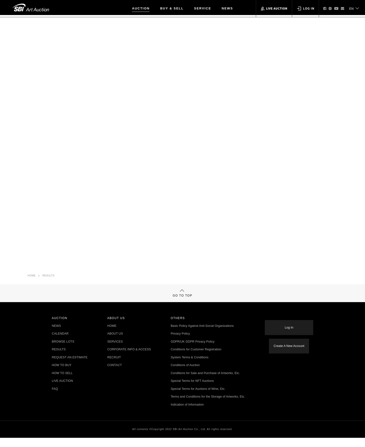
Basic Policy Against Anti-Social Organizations (202, 335)
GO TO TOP (182, 299)
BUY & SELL (172, 8)
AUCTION (141, 8)
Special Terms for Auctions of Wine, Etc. (198, 398)
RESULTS (48, 277)
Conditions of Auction (185, 374)
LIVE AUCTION (62, 390)
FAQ (55, 398)
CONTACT (114, 374)
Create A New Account (289, 346)
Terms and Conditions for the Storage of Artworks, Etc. (208, 406)
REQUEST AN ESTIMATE (70, 366)
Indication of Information (187, 414)
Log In (289, 331)
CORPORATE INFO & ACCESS (129, 358)
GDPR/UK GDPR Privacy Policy (192, 351)
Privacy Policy (180, 343)
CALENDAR (60, 343)
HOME (32, 277)
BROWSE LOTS (63, 351)
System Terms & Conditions (189, 366)
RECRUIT (114, 366)
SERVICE (202, 8)
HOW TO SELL (62, 382)
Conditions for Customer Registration (196, 358)
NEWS (227, 8)
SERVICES (115, 351)
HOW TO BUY (61, 374)
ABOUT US (115, 343)
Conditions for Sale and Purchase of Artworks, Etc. (205, 382)
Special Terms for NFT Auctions (192, 390)
